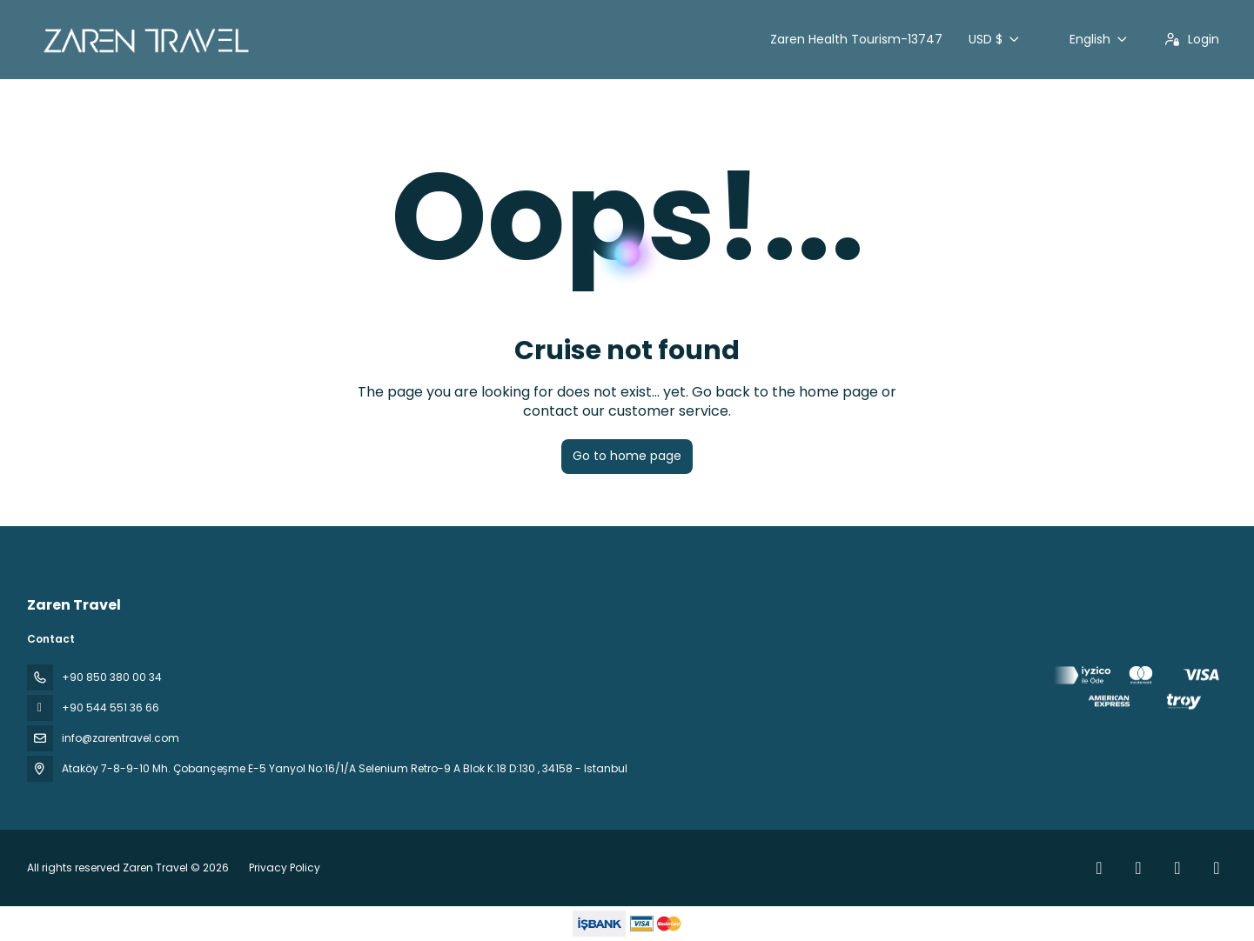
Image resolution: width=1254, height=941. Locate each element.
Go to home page (627, 455)
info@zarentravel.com (120, 738)
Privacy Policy (284, 867)
